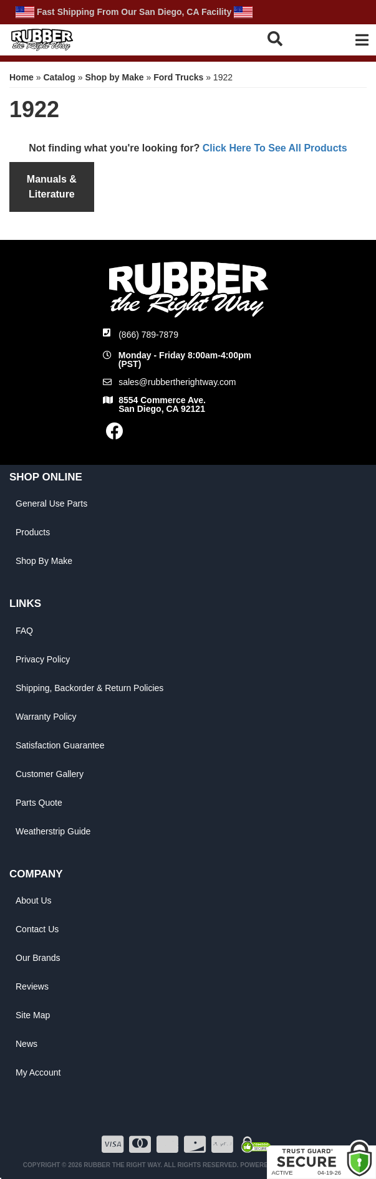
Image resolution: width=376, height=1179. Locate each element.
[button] (288, 38)
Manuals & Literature (52, 186)
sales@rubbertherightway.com (177, 382)
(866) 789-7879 (148, 335)
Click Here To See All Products (275, 148)
